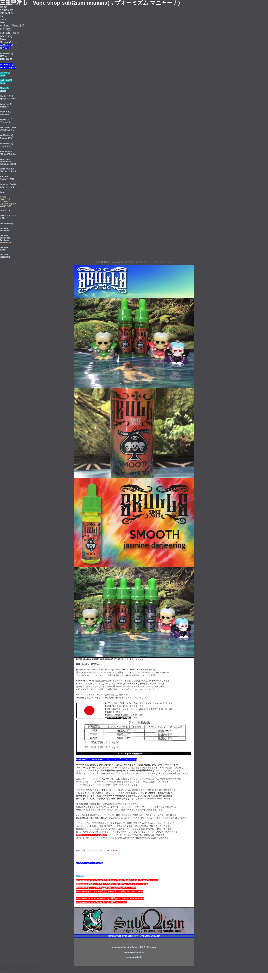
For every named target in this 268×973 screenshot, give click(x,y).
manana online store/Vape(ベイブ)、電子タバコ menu (101, 902)
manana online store (134, 952)
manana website (134, 957)
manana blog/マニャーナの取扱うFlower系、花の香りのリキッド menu (109, 891)
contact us (5, 210)
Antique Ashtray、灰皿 (7, 177)
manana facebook (4, 229)
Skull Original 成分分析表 (119, 718)
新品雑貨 (5, 29)
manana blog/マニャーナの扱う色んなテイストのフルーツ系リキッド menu (112, 884)
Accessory (6, 36)
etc (2, 16)
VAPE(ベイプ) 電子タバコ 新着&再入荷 (6, 56)
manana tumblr (4, 248)
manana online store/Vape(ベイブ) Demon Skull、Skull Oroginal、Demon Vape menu (117, 880)
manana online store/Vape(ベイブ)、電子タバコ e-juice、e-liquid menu (110, 898)
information (7, 13)
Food (2, 192)
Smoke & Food (9, 42)
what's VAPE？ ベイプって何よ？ (91, 835)
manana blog (6, 223)
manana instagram (5, 255)
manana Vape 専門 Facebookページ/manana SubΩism (134, 936)
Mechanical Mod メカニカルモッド (8, 128)
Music (3, 39)
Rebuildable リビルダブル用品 (8, 152)
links (2, 22)
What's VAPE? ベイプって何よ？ (8, 170)
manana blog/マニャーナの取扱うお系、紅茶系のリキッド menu (106, 888)
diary (3, 19)
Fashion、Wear (9, 32)
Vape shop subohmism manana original (8, 161)
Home (3, 6)
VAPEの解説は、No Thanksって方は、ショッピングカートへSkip (106, 759)
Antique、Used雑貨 (12, 25)
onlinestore (6, 10)
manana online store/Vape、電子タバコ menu (134, 947)
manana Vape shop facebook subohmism (5, 239)
